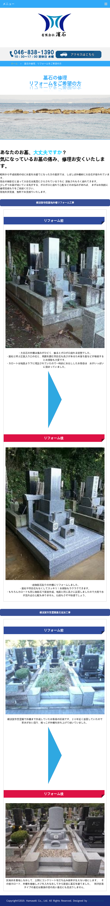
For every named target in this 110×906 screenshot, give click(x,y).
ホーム (14, 63)
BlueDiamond (96, 900)
